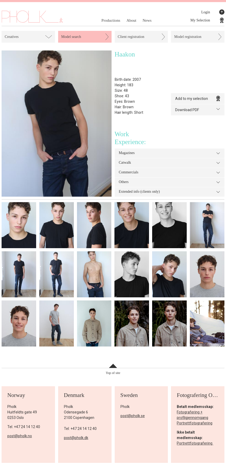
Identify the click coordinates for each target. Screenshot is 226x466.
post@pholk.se (132, 416)
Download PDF (197, 109)
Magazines (170, 153)
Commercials (170, 173)
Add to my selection (197, 98)
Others (170, 182)
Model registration (187, 37)
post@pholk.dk (76, 438)
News (146, 20)
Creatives (12, 37)
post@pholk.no (19, 436)
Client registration (131, 37)
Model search (71, 37)
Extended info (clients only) (170, 192)
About (131, 20)
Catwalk (170, 163)
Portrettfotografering (194, 423)
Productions (110, 20)
